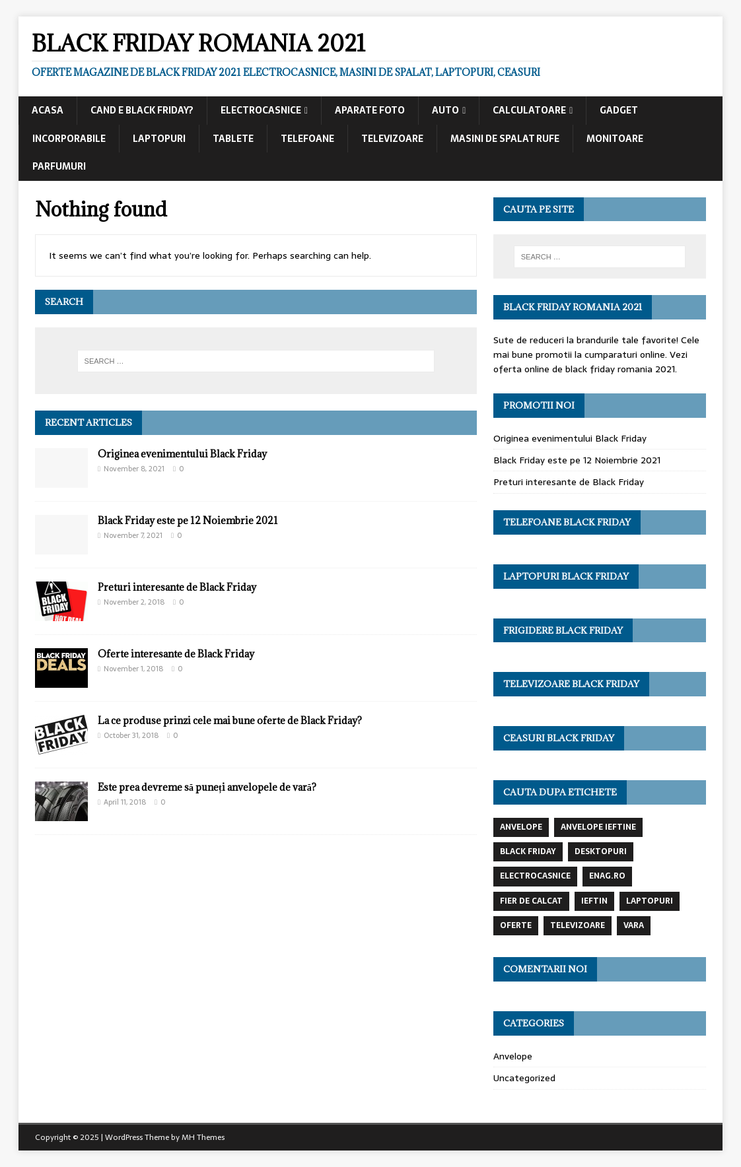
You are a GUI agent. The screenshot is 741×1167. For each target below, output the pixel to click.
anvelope (521, 827)
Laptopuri (159, 138)
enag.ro (607, 876)
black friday (528, 851)
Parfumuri (59, 166)
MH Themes (203, 1137)
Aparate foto (370, 110)
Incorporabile (69, 138)
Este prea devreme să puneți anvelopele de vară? (207, 787)
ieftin (594, 901)
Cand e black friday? (142, 110)
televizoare (577, 925)
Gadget (619, 110)
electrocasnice (535, 876)
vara (633, 925)
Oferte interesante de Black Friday (176, 654)
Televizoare (392, 138)
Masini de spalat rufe (504, 138)
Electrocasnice (261, 110)
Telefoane (307, 138)
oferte (516, 925)
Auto (445, 110)
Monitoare (614, 138)
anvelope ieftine (598, 827)
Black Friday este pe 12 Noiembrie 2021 (188, 520)
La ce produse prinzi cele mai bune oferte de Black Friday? (230, 720)
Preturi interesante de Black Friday (177, 587)
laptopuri (649, 901)
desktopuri (601, 851)
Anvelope (512, 1056)
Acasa (47, 110)
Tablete (233, 138)
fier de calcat (531, 901)
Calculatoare (529, 110)
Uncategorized (524, 1078)
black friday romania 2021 (620, 369)
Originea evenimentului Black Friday (182, 454)
